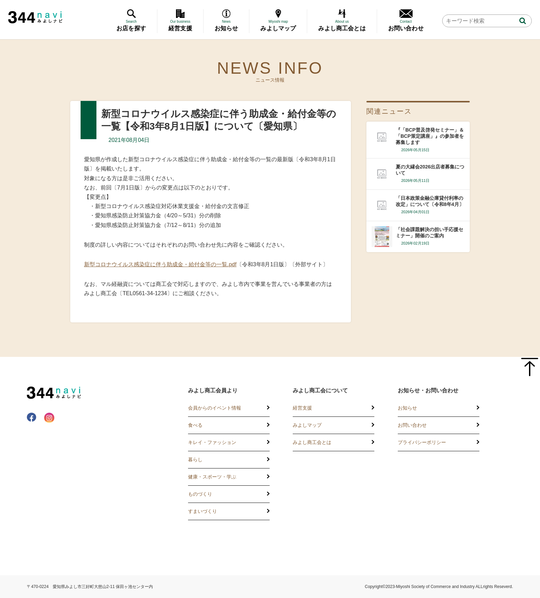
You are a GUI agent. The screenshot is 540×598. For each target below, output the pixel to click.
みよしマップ (307, 425)
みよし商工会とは (312, 442)
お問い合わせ (412, 425)
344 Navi (35, 17)
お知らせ (407, 408)
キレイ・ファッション (212, 442)
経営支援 (302, 408)
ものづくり (200, 494)
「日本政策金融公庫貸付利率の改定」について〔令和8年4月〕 (430, 201)
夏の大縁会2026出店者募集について (430, 170)
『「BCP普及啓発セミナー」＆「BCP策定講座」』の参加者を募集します (430, 136)
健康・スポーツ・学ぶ (212, 477)
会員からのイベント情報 (214, 408)
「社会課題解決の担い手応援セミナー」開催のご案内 (429, 232)
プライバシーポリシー (422, 442)
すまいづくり (202, 511)
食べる (195, 425)
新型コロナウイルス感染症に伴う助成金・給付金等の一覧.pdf (160, 264)
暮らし (195, 459)
